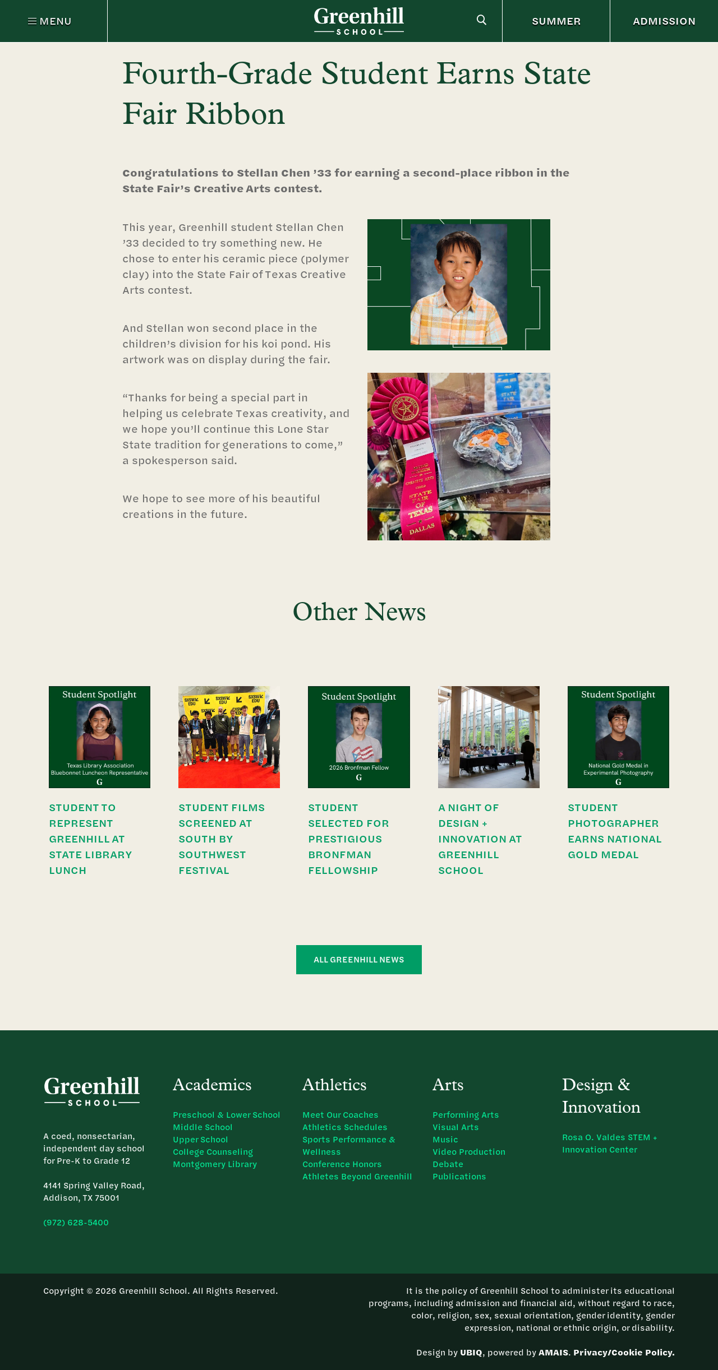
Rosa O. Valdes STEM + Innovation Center (609, 1143)
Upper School (200, 1139)
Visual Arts (455, 1127)
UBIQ (471, 1352)
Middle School (203, 1127)
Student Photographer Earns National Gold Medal (614, 830)
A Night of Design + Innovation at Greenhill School (480, 838)
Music (445, 1139)
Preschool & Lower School (226, 1115)
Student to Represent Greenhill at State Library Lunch (90, 838)
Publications (459, 1176)
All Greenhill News (359, 959)
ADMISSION (664, 20)
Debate (447, 1164)
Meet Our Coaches (340, 1115)
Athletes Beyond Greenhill (357, 1176)
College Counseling (213, 1152)
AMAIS (553, 1352)
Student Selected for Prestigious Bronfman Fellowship (348, 838)
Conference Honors (342, 1164)
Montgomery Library (215, 1164)
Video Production (468, 1152)
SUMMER (556, 20)
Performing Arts (465, 1115)
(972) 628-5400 (76, 1222)
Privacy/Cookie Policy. (624, 1352)
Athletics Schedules (345, 1127)
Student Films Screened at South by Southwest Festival (221, 838)
